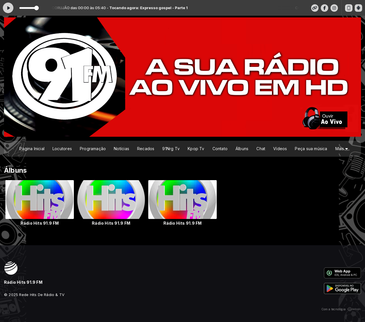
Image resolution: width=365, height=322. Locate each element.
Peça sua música (311, 148)
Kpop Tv (196, 148)
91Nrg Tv (171, 148)
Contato (220, 148)
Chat (260, 148)
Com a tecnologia (341, 309)
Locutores (62, 148)
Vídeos (280, 148)
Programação (93, 148)
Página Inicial (31, 148)
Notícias (121, 148)
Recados (145, 148)
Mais (341, 148)
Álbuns (242, 148)
